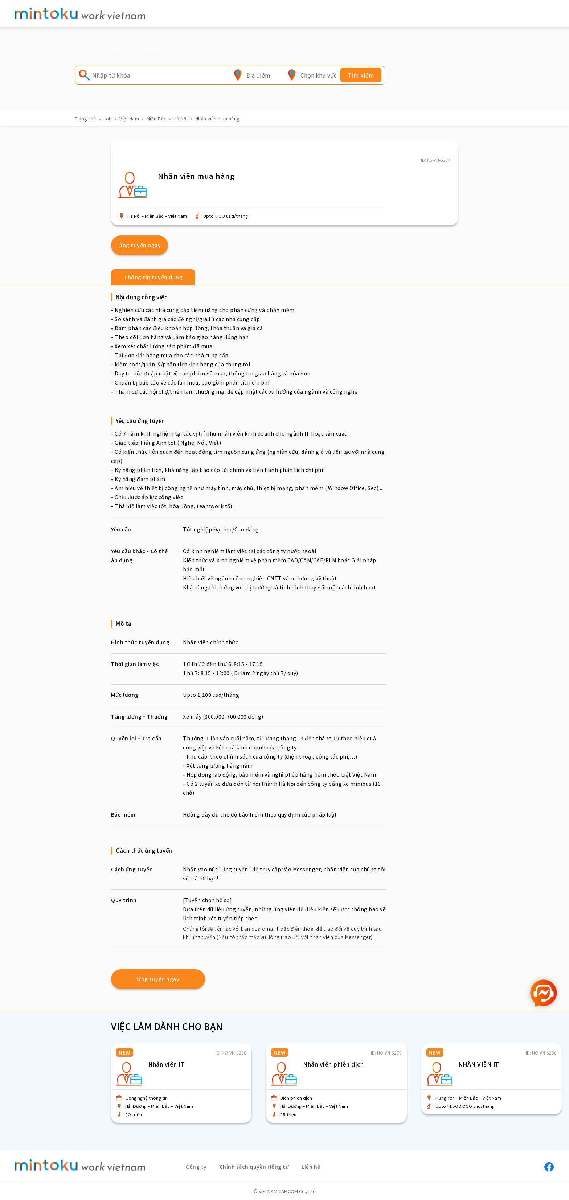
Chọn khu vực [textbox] (318, 75)
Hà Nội (180, 118)
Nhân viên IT (166, 1064)
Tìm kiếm (361, 75)
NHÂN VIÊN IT (478, 1064)
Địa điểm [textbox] (258, 75)
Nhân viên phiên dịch (333, 1064)
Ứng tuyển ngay (139, 245)
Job (107, 118)
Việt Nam (129, 118)
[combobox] (258, 75)
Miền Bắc (156, 118)
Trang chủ (85, 118)
